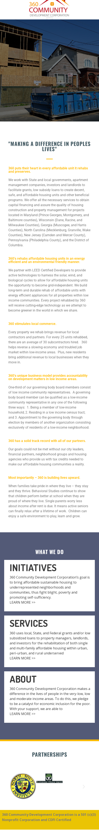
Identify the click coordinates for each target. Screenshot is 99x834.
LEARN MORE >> (22, 602)
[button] (15, 786)
